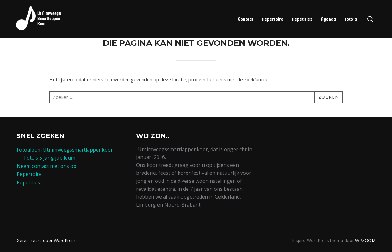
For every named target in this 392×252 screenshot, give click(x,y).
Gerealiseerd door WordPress (46, 240)
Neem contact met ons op (46, 166)
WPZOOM (365, 240)
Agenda (328, 19)
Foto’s (351, 19)
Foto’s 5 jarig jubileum (49, 157)
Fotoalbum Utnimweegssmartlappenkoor (65, 149)
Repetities (302, 19)
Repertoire (272, 19)
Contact (245, 19)
